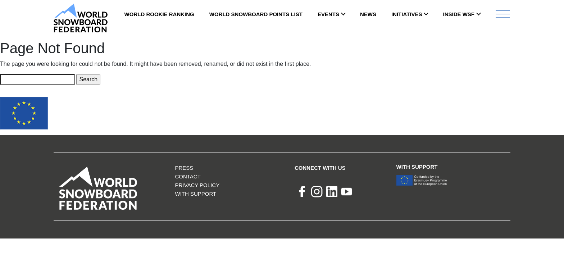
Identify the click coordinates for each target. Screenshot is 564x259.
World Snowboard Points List (256, 14)
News (368, 14)
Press (184, 168)
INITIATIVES (406, 14)
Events (328, 14)
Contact (187, 176)
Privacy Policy (197, 185)
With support (195, 194)
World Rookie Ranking (159, 14)
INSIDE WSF (458, 14)
